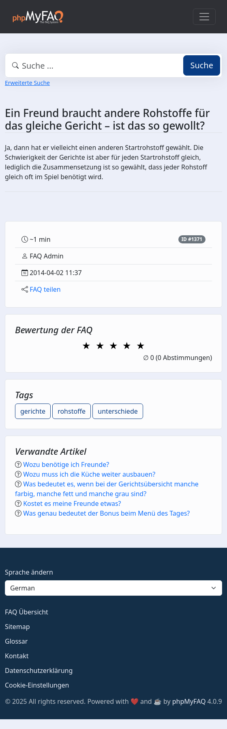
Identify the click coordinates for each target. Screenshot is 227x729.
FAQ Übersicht (26, 612)
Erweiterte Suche (27, 83)
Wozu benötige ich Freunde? (66, 464)
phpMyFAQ (189, 701)
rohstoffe (72, 411)
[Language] (113, 588)
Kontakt (17, 655)
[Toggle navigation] (204, 17)
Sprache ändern (29, 572)
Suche (201, 65)
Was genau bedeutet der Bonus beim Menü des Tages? (106, 513)
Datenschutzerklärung (39, 670)
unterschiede (117, 411)
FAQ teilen (45, 289)
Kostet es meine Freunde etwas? (72, 503)
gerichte (32, 411)
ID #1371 (191, 239)
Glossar (16, 641)
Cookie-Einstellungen (37, 685)
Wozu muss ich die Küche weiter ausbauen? (89, 474)
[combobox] (113, 65)
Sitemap (17, 626)
